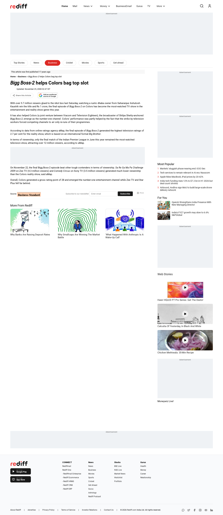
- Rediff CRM (67, 485)
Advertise (32, 510)
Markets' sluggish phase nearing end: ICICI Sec (182, 168)
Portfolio (118, 481)
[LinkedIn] (211, 510)
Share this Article (22, 95)
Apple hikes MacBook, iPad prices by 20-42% (181, 177)
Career (143, 474)
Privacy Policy (48, 510)
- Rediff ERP (67, 489)
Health (143, 466)
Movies (85, 62)
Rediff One (66, 470)
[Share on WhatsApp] (183, 510)
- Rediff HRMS (68, 481)
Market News (119, 474)
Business (52, 62)
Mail (75, 6)
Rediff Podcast (94, 496)
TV (148, 6)
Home (65, 6)
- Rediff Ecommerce (70, 477)
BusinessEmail (124, 6)
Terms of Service (68, 510)
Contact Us (108, 510)
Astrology (92, 493)
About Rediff (15, 510)
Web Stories (165, 274)
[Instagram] (200, 510)
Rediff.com (131, 510)
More (161, 6)
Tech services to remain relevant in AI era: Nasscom (185, 172)
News (88, 6)
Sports (101, 62)
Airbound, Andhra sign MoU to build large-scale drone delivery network (186, 188)
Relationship (145, 477)
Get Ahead (92, 485)
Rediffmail (66, 466)
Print (140, 193)
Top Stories (19, 62)
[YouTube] (206, 510)
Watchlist (118, 477)
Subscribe (125, 194)
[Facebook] (194, 510)
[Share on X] (189, 510)
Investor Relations (89, 510)
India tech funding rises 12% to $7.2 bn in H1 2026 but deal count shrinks (186, 182)
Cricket (69, 62)
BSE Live (117, 466)
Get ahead (118, 62)
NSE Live (118, 470)
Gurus (139, 6)
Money (105, 6)
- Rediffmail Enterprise (71, 474)
